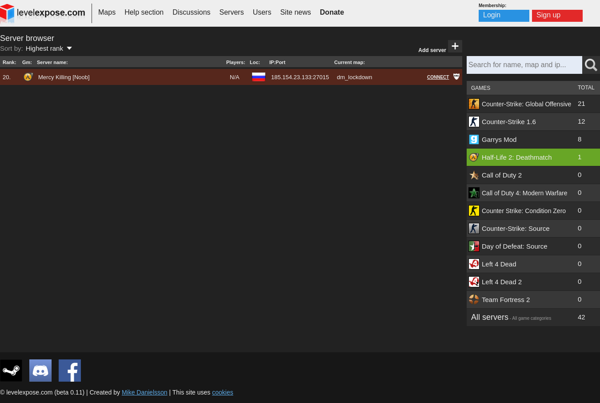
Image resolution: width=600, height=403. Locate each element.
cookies (222, 392)
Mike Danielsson (145, 392)
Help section (144, 12)
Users (262, 12)
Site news (295, 12)
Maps (107, 12)
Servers (232, 12)
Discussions (191, 12)
